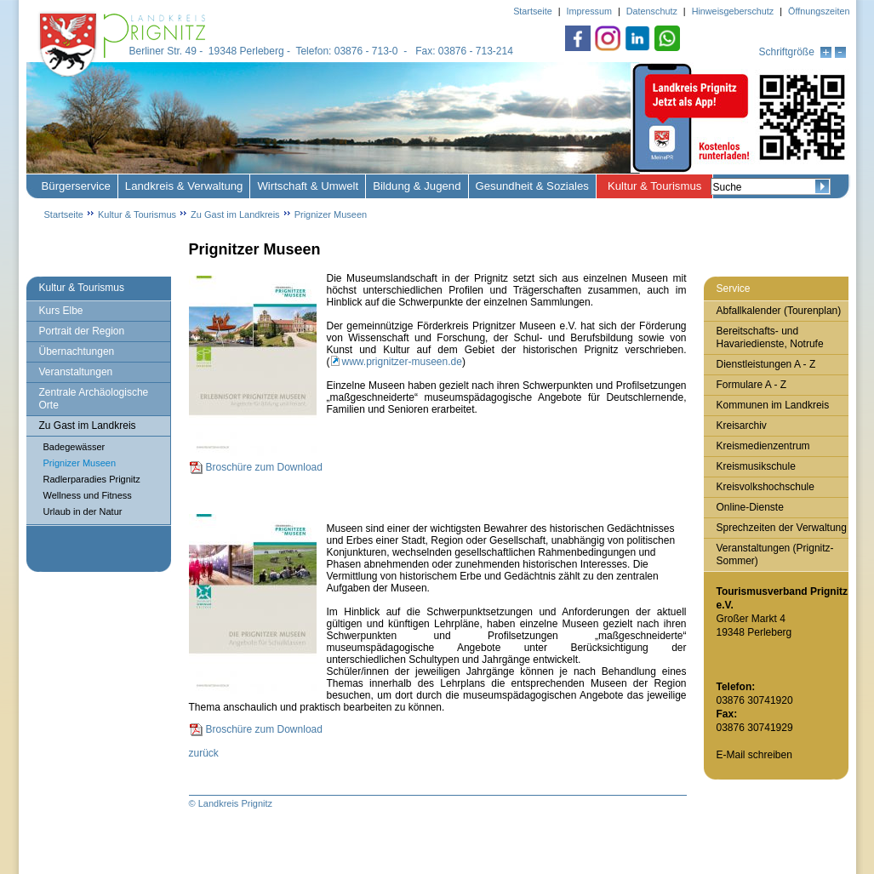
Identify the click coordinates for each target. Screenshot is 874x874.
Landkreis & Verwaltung (184, 186)
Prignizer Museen (331, 214)
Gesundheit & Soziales (532, 186)
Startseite (63, 214)
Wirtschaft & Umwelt (307, 186)
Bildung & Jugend (416, 186)
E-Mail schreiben (754, 755)
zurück (204, 753)
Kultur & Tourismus (654, 186)
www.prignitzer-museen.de (402, 362)
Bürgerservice (76, 186)
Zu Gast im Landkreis (235, 214)
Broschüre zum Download (264, 467)
